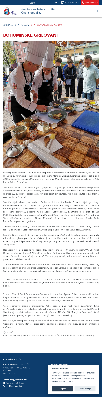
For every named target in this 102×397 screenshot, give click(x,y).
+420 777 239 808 (14, 386)
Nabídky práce (90, 2)
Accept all (62, 389)
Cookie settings (85, 389)
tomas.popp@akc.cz (15, 383)
